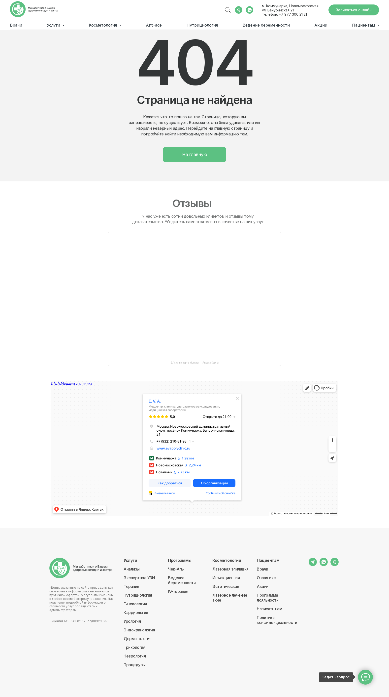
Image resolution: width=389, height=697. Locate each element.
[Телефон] (238, 10)
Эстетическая (225, 586)
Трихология (134, 647)
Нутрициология (202, 25)
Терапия (131, 586)
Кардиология (136, 612)
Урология (132, 621)
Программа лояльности (267, 598)
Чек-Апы (176, 569)
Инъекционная (226, 577)
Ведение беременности (266, 25)
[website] (227, 10)
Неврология (135, 656)
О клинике (266, 577)
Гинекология (135, 603)
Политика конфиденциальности (277, 620)
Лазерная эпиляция (230, 569)
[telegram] (313, 565)
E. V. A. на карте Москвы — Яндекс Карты (194, 362)
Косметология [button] (103, 25)
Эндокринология (139, 629)
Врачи (16, 25)
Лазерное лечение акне (229, 598)
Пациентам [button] (364, 25)
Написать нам (269, 608)
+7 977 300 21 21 (293, 14)
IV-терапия (178, 591)
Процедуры (135, 664)
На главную (194, 154)
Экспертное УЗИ (139, 577)
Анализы (132, 569)
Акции (320, 25)
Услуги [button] (54, 25)
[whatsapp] (249, 10)
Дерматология (137, 638)
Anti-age (154, 25)
